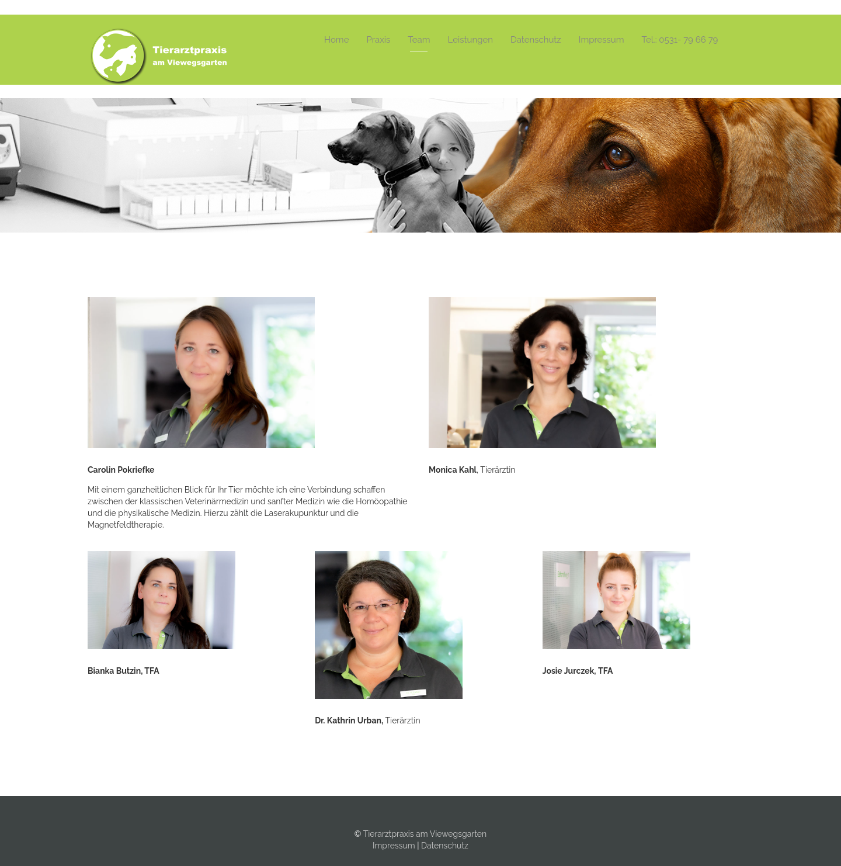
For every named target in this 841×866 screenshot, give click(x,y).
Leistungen (470, 39)
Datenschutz (535, 39)
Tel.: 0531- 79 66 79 (680, 39)
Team (419, 39)
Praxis (378, 39)
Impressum (601, 39)
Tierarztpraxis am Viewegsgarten (424, 834)
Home (336, 39)
